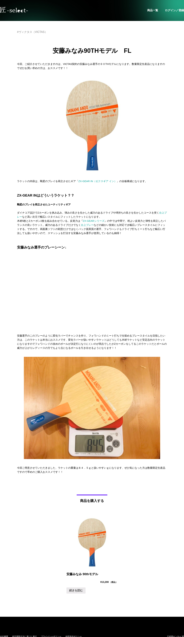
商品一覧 (152, 10)
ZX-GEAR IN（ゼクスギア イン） (97, 181)
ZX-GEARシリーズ (93, 220)
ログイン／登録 (174, 10)
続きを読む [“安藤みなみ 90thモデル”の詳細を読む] (76, 590)
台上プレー (87, 224)
